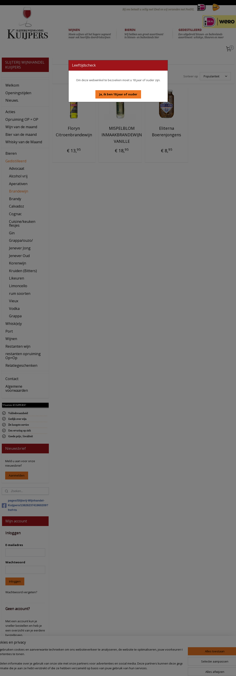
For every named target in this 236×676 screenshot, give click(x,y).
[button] (118, 94)
